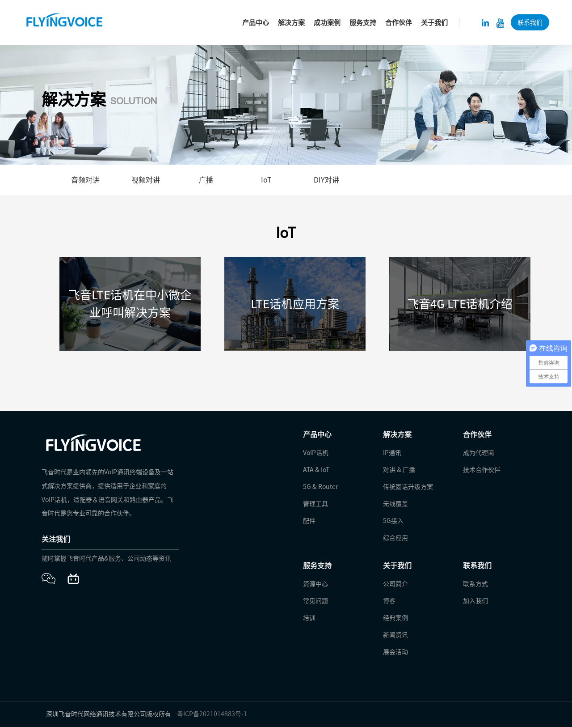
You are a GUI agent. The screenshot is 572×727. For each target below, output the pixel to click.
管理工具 (315, 504)
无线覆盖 (395, 504)
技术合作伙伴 (481, 470)
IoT (266, 179)
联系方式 (475, 584)
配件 (309, 521)
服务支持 (362, 22)
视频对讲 (145, 179)
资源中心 (315, 584)
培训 (309, 618)
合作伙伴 (398, 22)
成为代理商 (478, 453)
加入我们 (475, 601)
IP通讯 (392, 453)
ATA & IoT (316, 470)
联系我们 (530, 22)
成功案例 (327, 22)
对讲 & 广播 (399, 470)
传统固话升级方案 (408, 487)
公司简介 (395, 584)
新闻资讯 (395, 635)
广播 (206, 179)
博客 (389, 601)
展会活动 (395, 652)
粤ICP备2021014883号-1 (212, 714)
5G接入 (393, 521)
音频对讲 (85, 179)
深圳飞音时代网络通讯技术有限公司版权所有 (108, 714)
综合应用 (395, 538)
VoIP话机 (315, 453)
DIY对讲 (326, 179)
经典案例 (395, 618)
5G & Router (320, 487)
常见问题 (315, 601)
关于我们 (434, 22)
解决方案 (291, 22)
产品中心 (255, 22)
